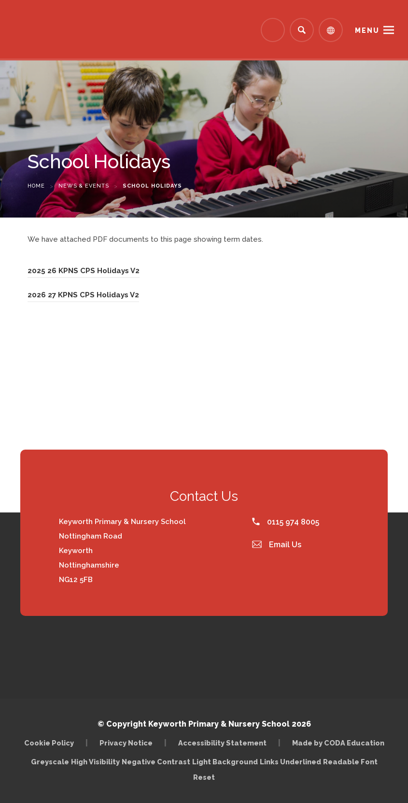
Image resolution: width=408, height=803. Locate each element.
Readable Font (350, 762)
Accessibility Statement (222, 743)
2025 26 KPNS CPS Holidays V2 (84, 270)
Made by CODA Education (338, 743)
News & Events (83, 186)
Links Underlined (290, 762)
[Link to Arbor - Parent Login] (273, 30)
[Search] (302, 30)
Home (36, 186)
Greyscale (50, 762)
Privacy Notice (126, 743)
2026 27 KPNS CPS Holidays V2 (83, 295)
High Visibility (95, 762)
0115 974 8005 (285, 521)
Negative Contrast (156, 762)
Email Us (276, 544)
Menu (367, 30)
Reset (204, 777)
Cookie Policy (49, 743)
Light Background (225, 762)
